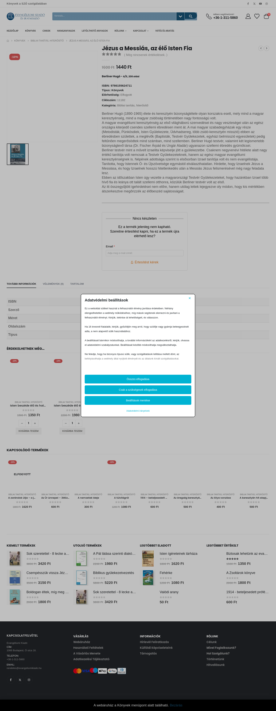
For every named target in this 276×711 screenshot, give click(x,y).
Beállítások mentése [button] (138, 400)
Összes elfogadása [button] (138, 379)
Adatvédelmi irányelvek (138, 411)
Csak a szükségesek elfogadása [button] (138, 389)
